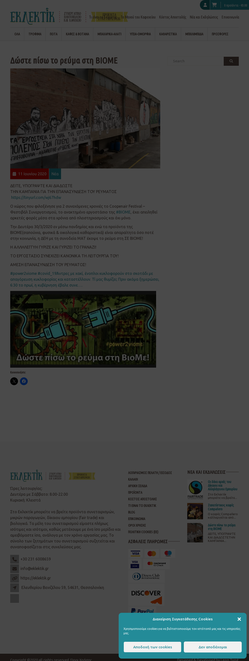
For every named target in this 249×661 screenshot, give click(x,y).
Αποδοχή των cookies (152, 647)
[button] (239, 619)
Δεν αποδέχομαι (213, 647)
